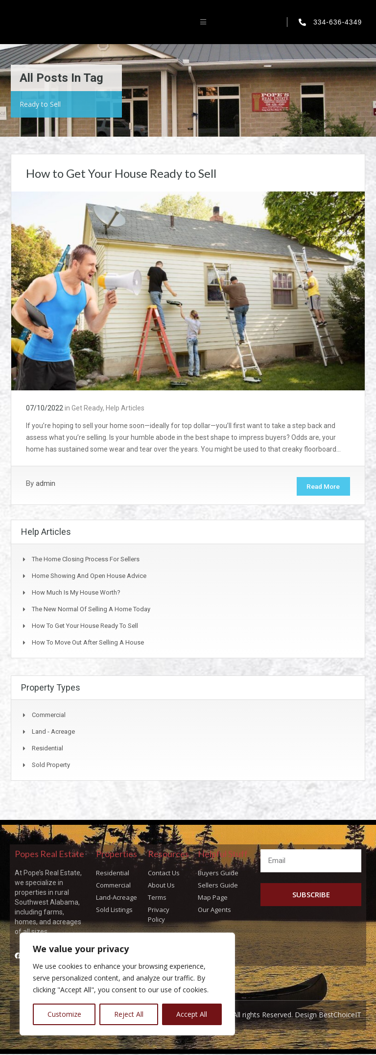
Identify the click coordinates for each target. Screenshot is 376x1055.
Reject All (128, 1014)
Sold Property (51, 765)
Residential (47, 749)
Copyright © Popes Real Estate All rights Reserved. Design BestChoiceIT (247, 1016)
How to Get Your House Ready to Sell (121, 173)
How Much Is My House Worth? (76, 593)
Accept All (191, 1014)
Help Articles (125, 408)
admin (45, 483)
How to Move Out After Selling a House (88, 643)
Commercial (49, 715)
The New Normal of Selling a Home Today (91, 610)
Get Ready (87, 408)
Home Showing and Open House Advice (89, 576)
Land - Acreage (53, 732)
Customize (64, 1014)
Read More (320, 487)
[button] (203, 22)
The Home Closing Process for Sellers (86, 560)
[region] (127, 984)
